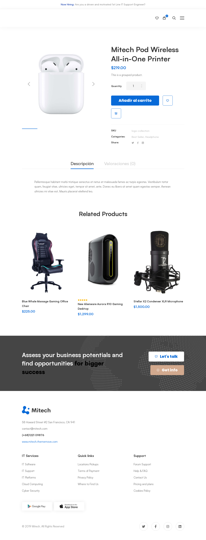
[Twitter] (132, 143)
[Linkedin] (143, 143)
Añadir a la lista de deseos (168, 101)
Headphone (152, 136)
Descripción (82, 163)
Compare (116, 113)
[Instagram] (168, 526)
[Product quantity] (136, 86)
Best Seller (138, 136)
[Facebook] (138, 143)
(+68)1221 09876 (33, 435)
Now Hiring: (67, 4)
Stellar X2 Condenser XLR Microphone (158, 301)
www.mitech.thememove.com (40, 441)
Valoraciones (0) (119, 163)
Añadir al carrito (135, 100)
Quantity (116, 86)
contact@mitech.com (34, 428)
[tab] (82, 163)
